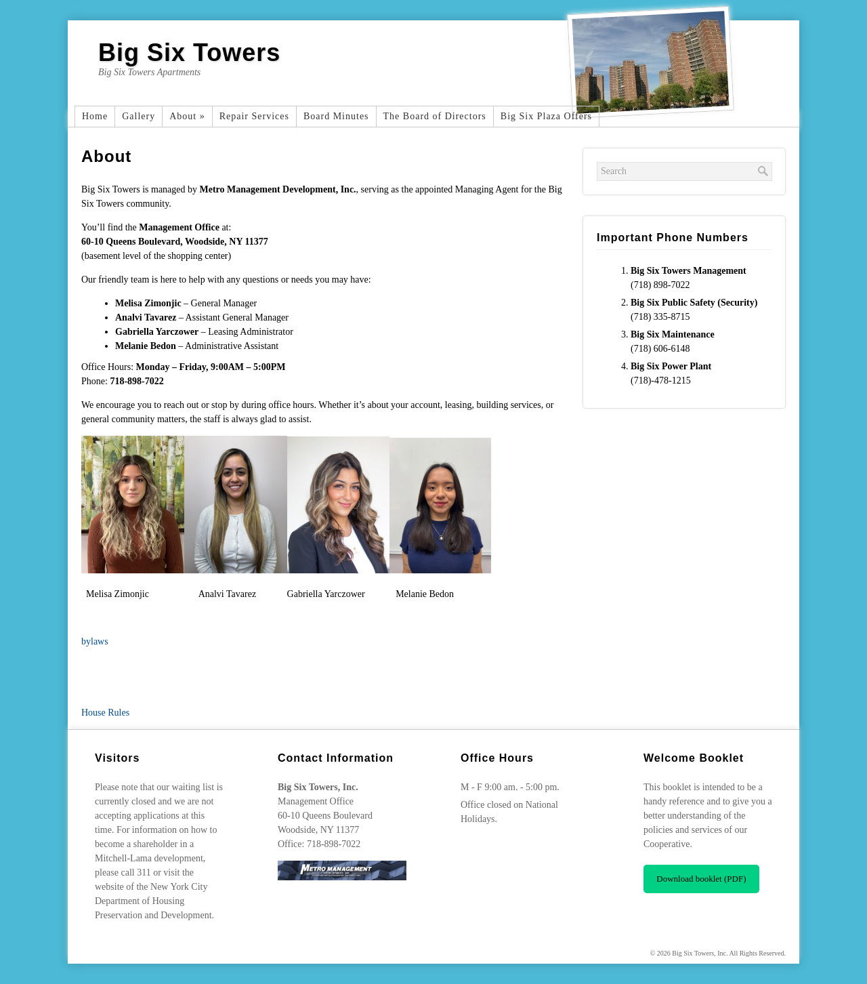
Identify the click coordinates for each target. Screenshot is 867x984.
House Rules (105, 713)
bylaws (94, 641)
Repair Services (254, 116)
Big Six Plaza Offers (546, 116)
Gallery (138, 116)
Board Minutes (336, 116)
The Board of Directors (434, 116)
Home (95, 116)
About (187, 116)
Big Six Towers (189, 52)
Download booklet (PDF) (701, 879)
